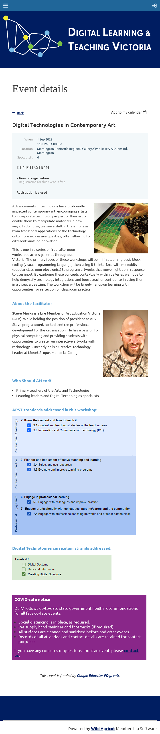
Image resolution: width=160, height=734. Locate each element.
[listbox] (129, 112)
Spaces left (25, 157)
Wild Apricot (103, 728)
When (28, 139)
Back (20, 113)
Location (26, 148)
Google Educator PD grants (98, 675)
